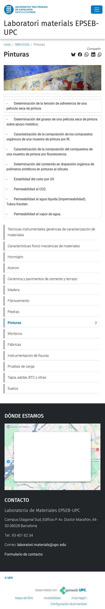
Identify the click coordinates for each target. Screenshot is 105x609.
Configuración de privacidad (69, 604)
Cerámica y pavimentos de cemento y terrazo (42, 279)
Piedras (13, 312)
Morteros (15, 333)
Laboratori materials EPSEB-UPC (51, 28)
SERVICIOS (22, 44)
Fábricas (14, 344)
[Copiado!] (99, 54)
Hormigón (15, 257)
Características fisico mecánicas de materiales (44, 246)
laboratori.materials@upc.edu (41, 544)
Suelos (13, 388)
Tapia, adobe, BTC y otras (27, 377)
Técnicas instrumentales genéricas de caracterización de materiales (51, 232)
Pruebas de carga (21, 366)
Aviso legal (78, 598)
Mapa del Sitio (24, 598)
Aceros (13, 268)
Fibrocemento (18, 301)
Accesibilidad (52, 598)
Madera (13, 290)
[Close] (97, 9)
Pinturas (14, 323)
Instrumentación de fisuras (28, 355)
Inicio (7, 44)
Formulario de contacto (24, 554)
